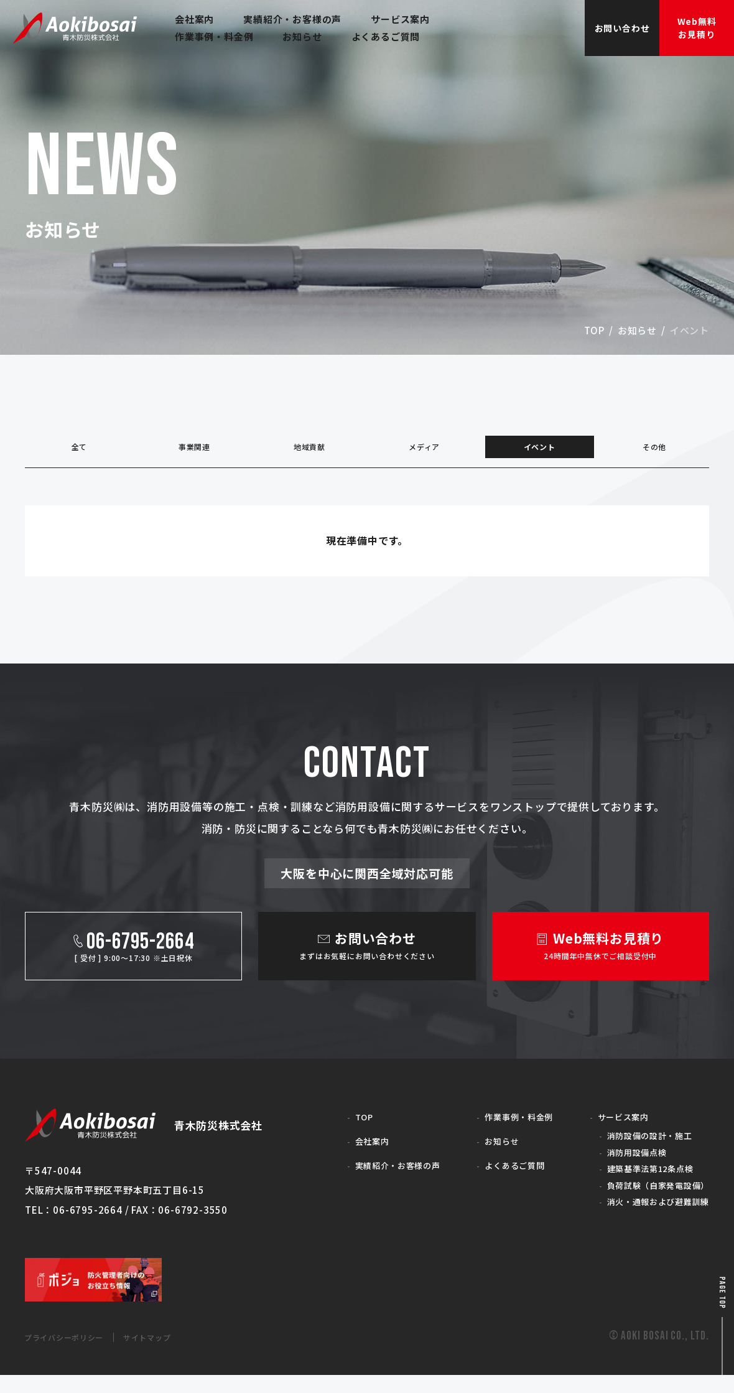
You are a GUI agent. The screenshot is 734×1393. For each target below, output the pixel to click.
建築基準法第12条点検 (641, 1181)
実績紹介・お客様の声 (388, 1174)
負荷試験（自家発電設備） (650, 1200)
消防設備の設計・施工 (640, 1144)
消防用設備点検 (625, 1163)
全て (79, 451)
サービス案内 (611, 1125)
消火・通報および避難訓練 (650, 1218)
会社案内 (358, 1149)
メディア (424, 451)
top (594, 330)
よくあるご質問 (503, 1174)
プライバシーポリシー (74, 1354)
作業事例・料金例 (508, 1125)
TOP (349, 1125)
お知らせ (637, 330)
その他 (654, 451)
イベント (540, 451)
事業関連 (194, 451)
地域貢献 (309, 451)
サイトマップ (173, 1354)
